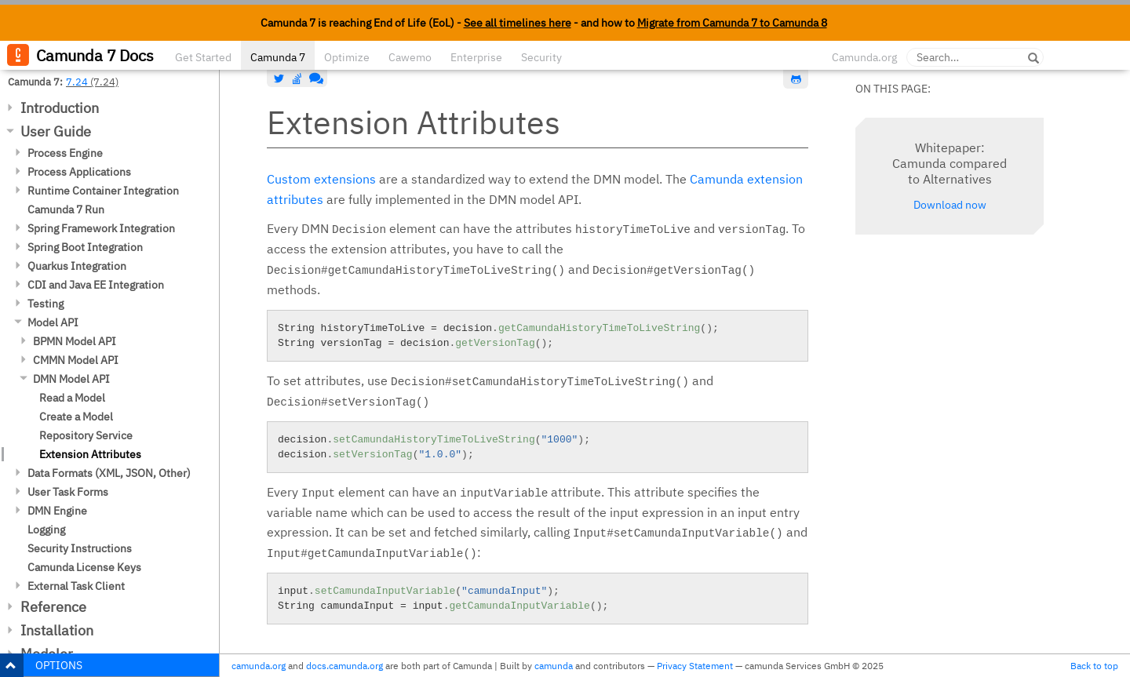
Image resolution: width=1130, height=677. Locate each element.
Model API (52, 322)
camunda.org (258, 666)
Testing (45, 304)
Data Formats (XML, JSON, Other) (109, 473)
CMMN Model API (75, 360)
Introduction (59, 108)
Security (541, 57)
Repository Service (86, 435)
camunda (553, 666)
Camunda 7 (277, 57)
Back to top (1094, 666)
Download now (949, 205)
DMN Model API (71, 379)
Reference (53, 607)
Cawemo (410, 57)
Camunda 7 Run (65, 209)
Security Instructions (79, 548)
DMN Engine (57, 511)
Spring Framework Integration (101, 228)
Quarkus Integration (76, 266)
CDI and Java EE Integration (95, 285)
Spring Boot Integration (85, 247)
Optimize (347, 57)
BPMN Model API (74, 341)
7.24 (77, 82)
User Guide (55, 131)
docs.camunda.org (344, 666)
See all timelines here (517, 23)
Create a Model (76, 416)
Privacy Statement (695, 666)
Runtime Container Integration (103, 191)
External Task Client (76, 586)
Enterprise (476, 57)
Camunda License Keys (84, 567)
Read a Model (72, 398)
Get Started (203, 57)
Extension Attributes (90, 454)
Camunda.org (864, 57)
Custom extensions (321, 179)
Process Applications (79, 172)
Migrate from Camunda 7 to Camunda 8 (732, 23)
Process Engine (65, 153)
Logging (46, 529)
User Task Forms (67, 492)
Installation (56, 630)
